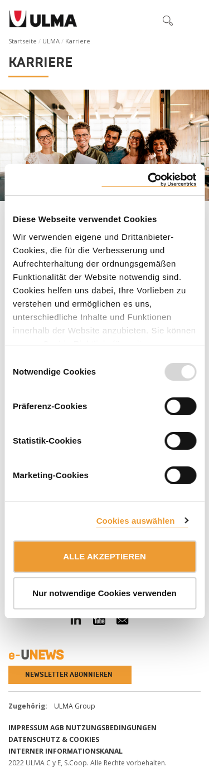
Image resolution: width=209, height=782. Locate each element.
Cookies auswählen (135, 520)
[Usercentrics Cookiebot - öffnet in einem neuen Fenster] (148, 180)
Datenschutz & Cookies (53, 739)
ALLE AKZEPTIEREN (104, 556)
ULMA (51, 41)
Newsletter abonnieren (69, 674)
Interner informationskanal (65, 751)
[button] (144, 20)
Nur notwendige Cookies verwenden (104, 593)
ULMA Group (74, 706)
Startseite (22, 41)
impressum (28, 727)
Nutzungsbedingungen (111, 727)
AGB (57, 727)
